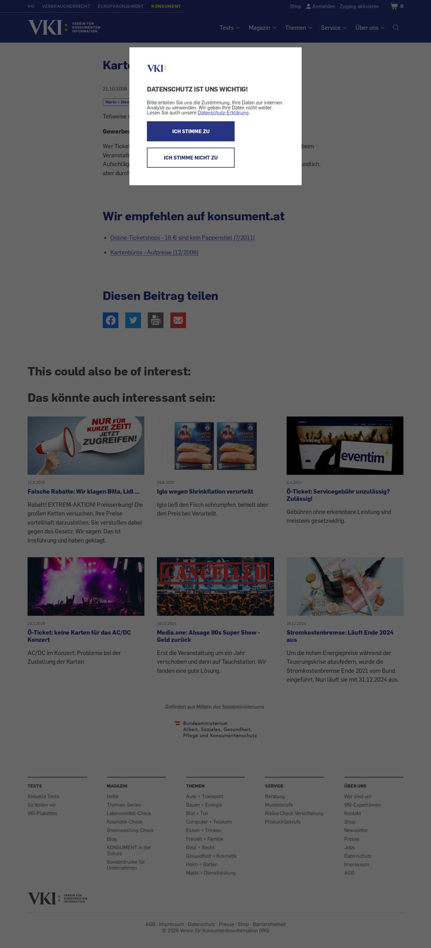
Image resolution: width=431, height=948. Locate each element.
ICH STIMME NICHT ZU (191, 158)
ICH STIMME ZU (191, 131)
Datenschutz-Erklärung (223, 112)
